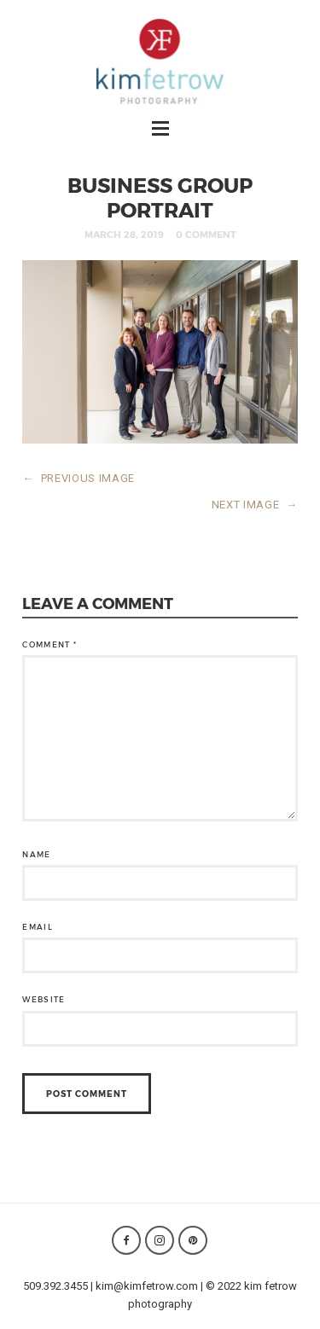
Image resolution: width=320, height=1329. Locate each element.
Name (36, 854)
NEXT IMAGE (255, 504)
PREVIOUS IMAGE (78, 478)
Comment (49, 644)
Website (43, 999)
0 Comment (206, 234)
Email (37, 926)
